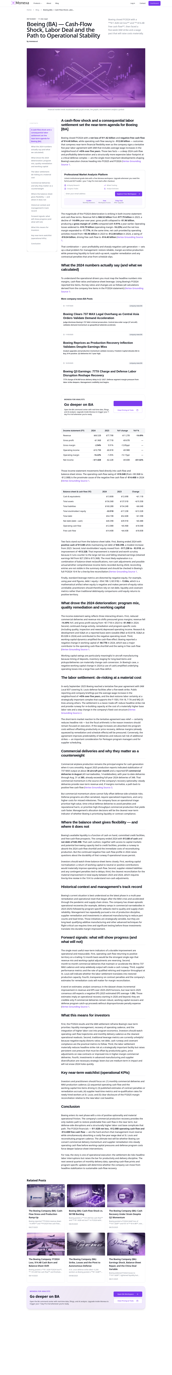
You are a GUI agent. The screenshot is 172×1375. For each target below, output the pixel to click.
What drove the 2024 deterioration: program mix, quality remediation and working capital (41, 162)
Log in (133, 3)
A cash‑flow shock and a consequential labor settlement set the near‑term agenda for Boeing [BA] (41, 136)
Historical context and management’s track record (40, 208)
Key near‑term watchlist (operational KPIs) (41, 236)
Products (38, 3)
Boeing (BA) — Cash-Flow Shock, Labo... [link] (58, 10)
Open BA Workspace (127, 403)
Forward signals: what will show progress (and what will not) (41, 219)
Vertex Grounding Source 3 (98, 787)
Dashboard (154, 3)
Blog (57, 3)
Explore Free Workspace (128, 194)
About (49, 3)
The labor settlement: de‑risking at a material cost (41, 175)
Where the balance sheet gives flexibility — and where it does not (41, 197)
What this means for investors (39, 228)
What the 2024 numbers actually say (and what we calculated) (41, 149)
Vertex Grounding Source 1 (75, 480)
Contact (143, 3)
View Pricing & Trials (128, 410)
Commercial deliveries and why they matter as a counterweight (42, 186)
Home (29, 10)
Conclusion (35, 243)
